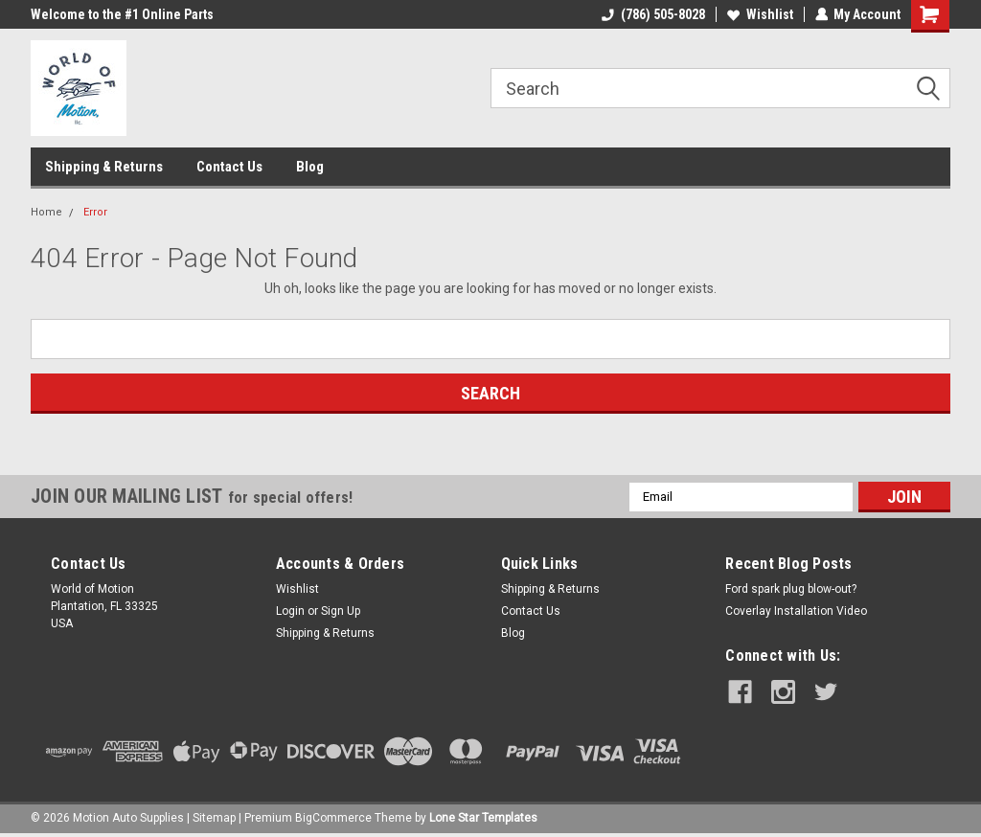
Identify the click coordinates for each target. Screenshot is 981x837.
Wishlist (759, 14)
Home (46, 212)
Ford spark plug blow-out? (790, 589)
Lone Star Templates (483, 818)
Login (290, 611)
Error (95, 212)
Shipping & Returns (104, 166)
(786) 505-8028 (652, 14)
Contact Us (229, 166)
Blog (310, 166)
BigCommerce (333, 818)
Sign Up (340, 611)
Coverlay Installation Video (796, 611)
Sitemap (214, 818)
